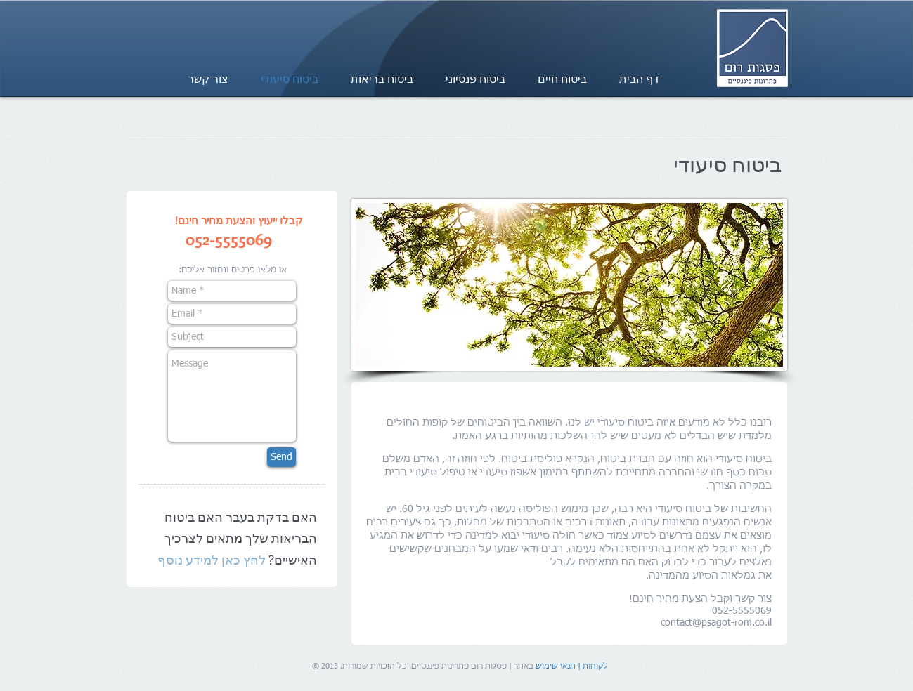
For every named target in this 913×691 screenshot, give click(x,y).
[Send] (281, 457)
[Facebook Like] (156, 20)
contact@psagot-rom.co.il (716, 623)
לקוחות (595, 666)
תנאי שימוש (556, 666)
